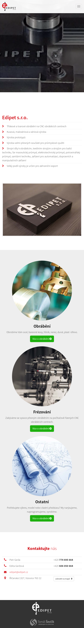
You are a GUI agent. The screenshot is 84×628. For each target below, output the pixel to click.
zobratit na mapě (63, 578)
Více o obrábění (42, 338)
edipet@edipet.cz (18, 572)
